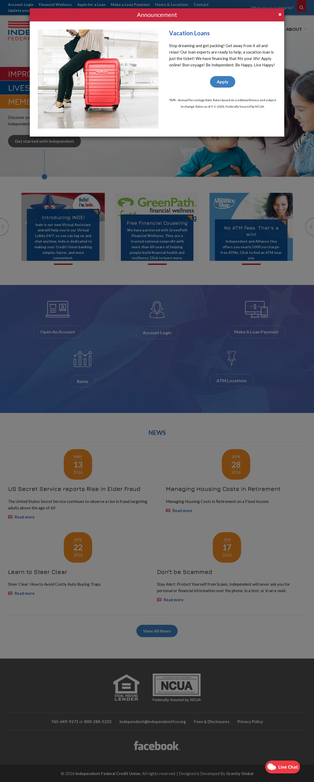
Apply (223, 81)
